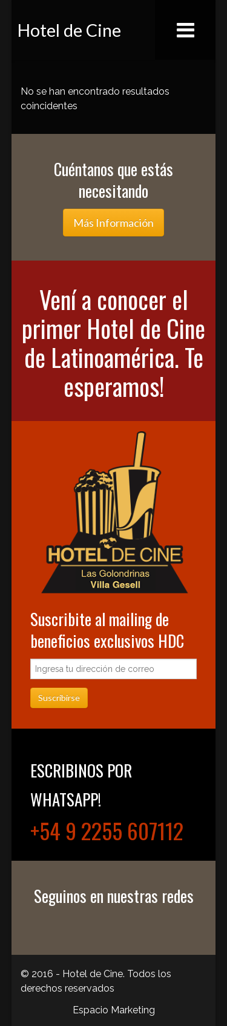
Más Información (113, 222)
